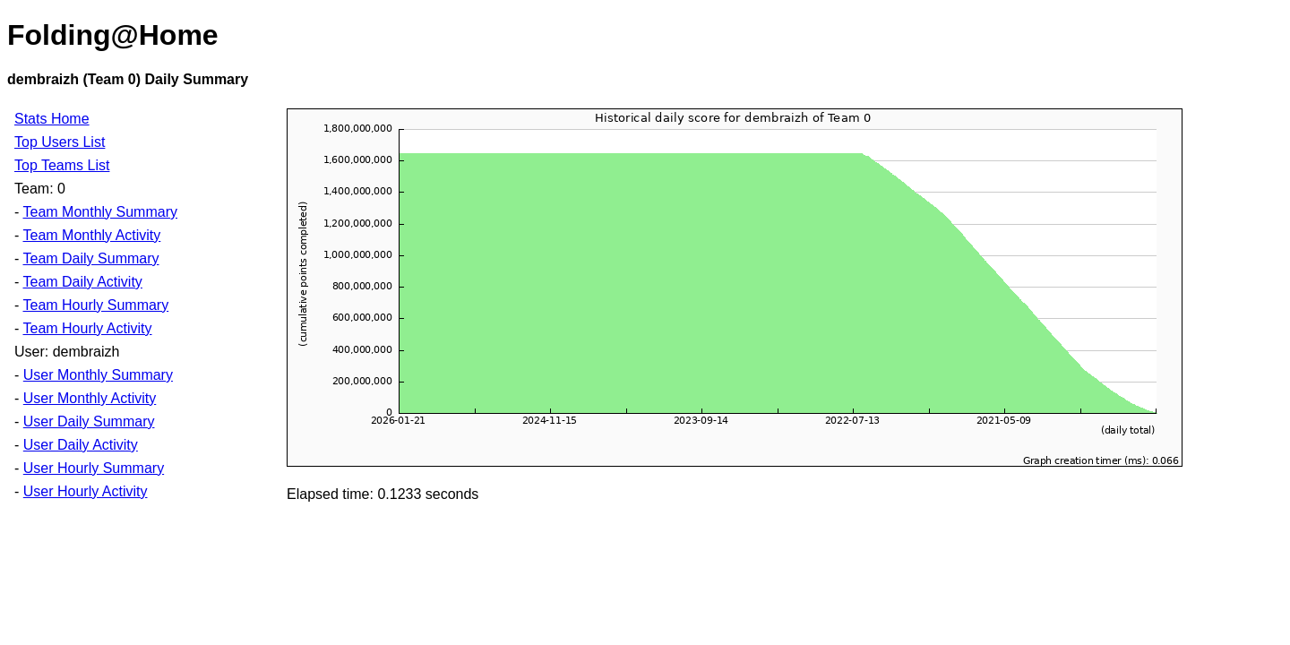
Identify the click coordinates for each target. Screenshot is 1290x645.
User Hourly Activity (85, 491)
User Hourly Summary (93, 468)
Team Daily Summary (90, 258)
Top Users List (59, 142)
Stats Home (52, 118)
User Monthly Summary (98, 375)
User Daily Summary (89, 421)
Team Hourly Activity (86, 328)
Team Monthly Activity (91, 235)
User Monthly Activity (89, 398)
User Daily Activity (80, 444)
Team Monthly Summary (99, 211)
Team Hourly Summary (95, 305)
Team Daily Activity (82, 281)
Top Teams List (61, 165)
